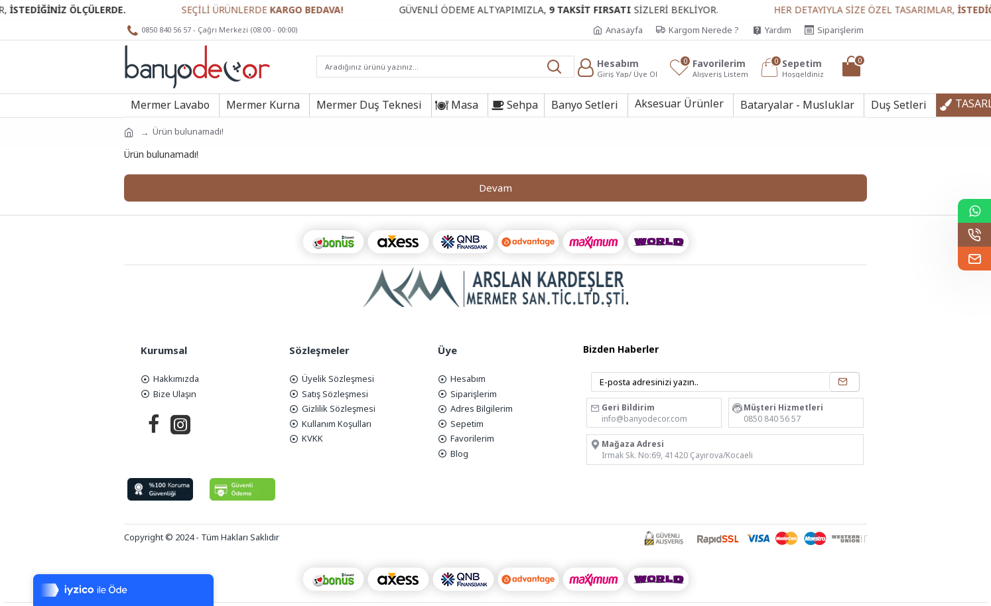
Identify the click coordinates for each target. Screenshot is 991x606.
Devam (495, 187)
